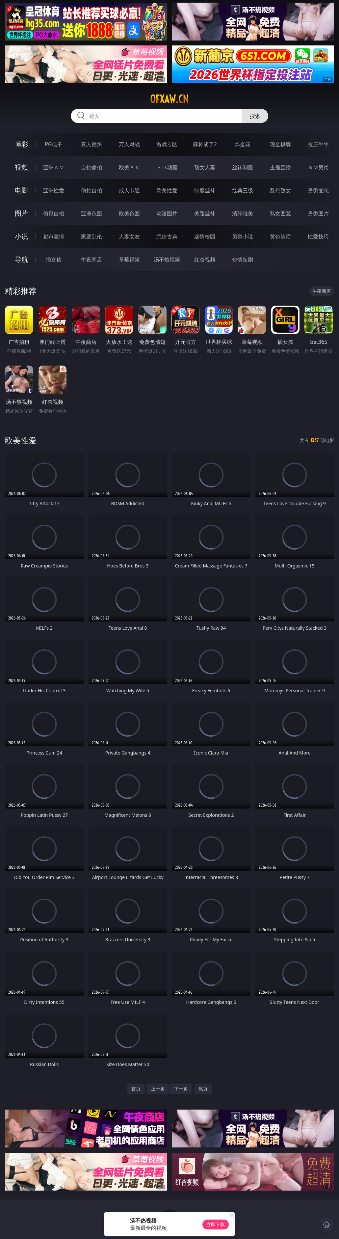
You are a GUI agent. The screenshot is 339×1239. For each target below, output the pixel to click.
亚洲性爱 (53, 190)
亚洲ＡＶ (53, 167)
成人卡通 (129, 190)
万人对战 (129, 144)
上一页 (158, 1089)
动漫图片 (166, 213)
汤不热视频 (167, 259)
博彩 (21, 144)
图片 (21, 213)
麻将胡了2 (205, 144)
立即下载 (215, 1224)
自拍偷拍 (91, 167)
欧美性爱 (166, 190)
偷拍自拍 (91, 190)
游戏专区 (166, 144)
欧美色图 (129, 213)
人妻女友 (129, 236)
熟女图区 (280, 213)
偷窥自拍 (53, 213)
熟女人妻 (204, 167)
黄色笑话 (280, 236)
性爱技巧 (318, 236)
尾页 (203, 1089)
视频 (21, 167)
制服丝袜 (204, 190)
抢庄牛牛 (318, 144)
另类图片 (318, 213)
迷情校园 (204, 236)
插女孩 (54, 259)
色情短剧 (242, 259)
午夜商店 (91, 259)
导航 (21, 259)
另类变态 (318, 190)
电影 (21, 190)
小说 (21, 236)
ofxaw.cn (169, 99)
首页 (136, 1089)
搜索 (255, 116)
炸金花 (242, 144)
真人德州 (91, 144)
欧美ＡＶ (129, 167)
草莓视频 (129, 259)
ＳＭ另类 (318, 167)
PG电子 (53, 144)
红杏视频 (204, 259)
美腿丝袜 (204, 213)
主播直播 (280, 167)
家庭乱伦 (91, 236)
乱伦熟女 (280, 190)
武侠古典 (166, 236)
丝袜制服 (242, 167)
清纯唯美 (242, 213)
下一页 (181, 1089)
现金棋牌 (280, 144)
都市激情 (53, 236)
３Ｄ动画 (166, 167)
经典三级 (242, 190)
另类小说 (242, 236)
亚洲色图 (91, 213)
